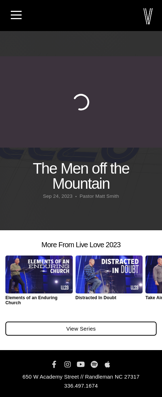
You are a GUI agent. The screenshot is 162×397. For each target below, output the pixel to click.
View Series (81, 329)
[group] (39, 283)
